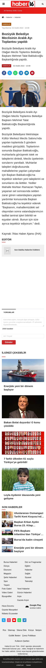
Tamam (28, 665)
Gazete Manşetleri (10, 610)
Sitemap (11, 630)
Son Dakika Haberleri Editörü (27, 250)
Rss (4, 630)
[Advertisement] (23, 283)
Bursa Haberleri (10, 562)
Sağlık (27, 574)
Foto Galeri (7, 589)
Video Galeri (7, 592)
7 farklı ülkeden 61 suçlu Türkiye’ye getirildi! (19, 460)
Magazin (7, 574)
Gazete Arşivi (23, 600)
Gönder (9, 342)
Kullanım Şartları (22, 641)
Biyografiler (7, 596)
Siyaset (28, 577)
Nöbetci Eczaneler (10, 614)
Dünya (6, 566)
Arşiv (19, 596)
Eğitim (27, 566)
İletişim (38, 630)
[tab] (9, 312)
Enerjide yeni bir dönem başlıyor (18, 388)
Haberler (9, 17)
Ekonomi (7, 570)
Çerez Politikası (29, 636)
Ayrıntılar (20, 665)
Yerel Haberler (23, 589)
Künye (31, 630)
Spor (6, 581)
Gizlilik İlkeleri (14, 636)
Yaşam (7, 585)
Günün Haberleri (24, 592)
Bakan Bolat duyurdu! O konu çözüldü (22, 424)
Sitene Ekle (22, 630)
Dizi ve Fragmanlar (33, 562)
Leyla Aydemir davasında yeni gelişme (22, 497)
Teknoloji (29, 581)
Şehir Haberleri (10, 577)
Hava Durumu (8, 606)
